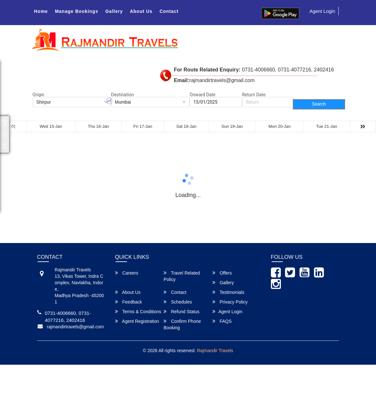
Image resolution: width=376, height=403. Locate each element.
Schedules (178, 302)
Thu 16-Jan (98, 126)
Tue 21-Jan (326, 126)
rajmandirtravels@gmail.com (75, 326)
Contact (168, 11)
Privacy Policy (230, 302)
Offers (222, 273)
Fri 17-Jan (142, 126)
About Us (141, 11)
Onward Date (202, 94)
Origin (38, 94)
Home (41, 11)
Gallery (114, 11)
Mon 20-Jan (280, 126)
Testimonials (228, 292)
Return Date (253, 94)
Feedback (128, 302)
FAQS (222, 321)
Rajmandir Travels (215, 350)
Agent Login (322, 11)
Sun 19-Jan (232, 126)
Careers (127, 273)
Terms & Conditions (138, 311)
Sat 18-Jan (186, 126)
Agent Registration (137, 321)
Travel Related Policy (182, 276)
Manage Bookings (76, 11)
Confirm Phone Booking (182, 324)
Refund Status (182, 311)
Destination (122, 94)
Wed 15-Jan (51, 126)
